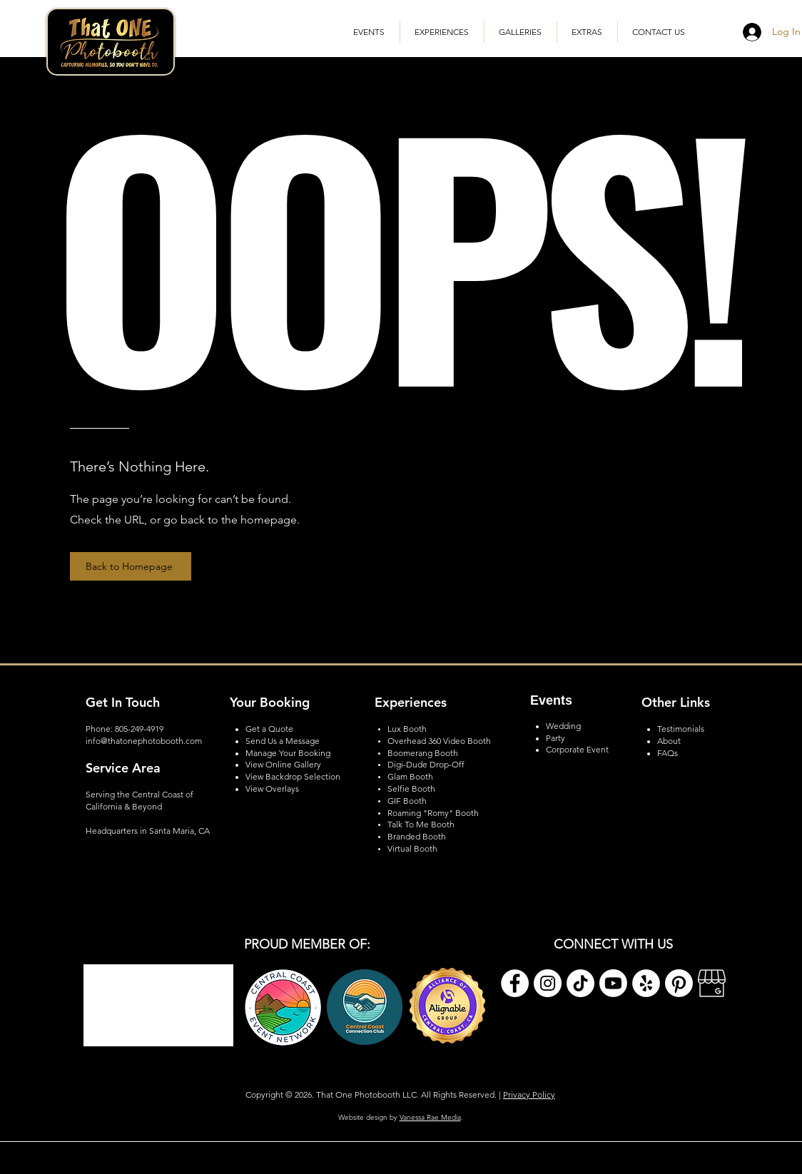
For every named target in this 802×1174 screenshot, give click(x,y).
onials (693, 728)
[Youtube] (613, 983)
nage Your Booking (294, 752)
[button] (520, 32)
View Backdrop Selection (292, 776)
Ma (251, 752)
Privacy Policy (529, 1094)
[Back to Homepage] (130, 566)
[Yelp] (646, 983)
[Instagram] (548, 983)
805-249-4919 (139, 728)
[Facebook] (515, 983)
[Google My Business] (712, 983)
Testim (669, 728)
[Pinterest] (679, 983)
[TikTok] (580, 983)
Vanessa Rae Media (430, 1117)
